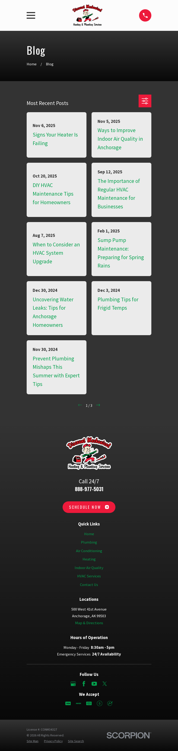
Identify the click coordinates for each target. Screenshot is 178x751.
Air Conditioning (89, 550)
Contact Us (89, 584)
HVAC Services (89, 576)
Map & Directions (89, 623)
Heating (89, 559)
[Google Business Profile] (73, 683)
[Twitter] (104, 683)
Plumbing (89, 542)
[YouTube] (94, 683)
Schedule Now (89, 507)
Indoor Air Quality (89, 567)
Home (89, 533)
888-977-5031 (89, 489)
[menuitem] (32, 741)
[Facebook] (83, 683)
